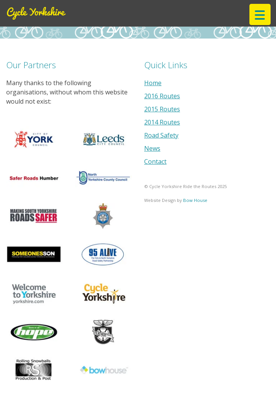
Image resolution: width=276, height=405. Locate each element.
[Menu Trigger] (260, 14)
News (152, 148)
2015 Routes (162, 109)
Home (153, 83)
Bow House (195, 200)
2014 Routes (162, 122)
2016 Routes (162, 96)
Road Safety (161, 135)
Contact (155, 161)
